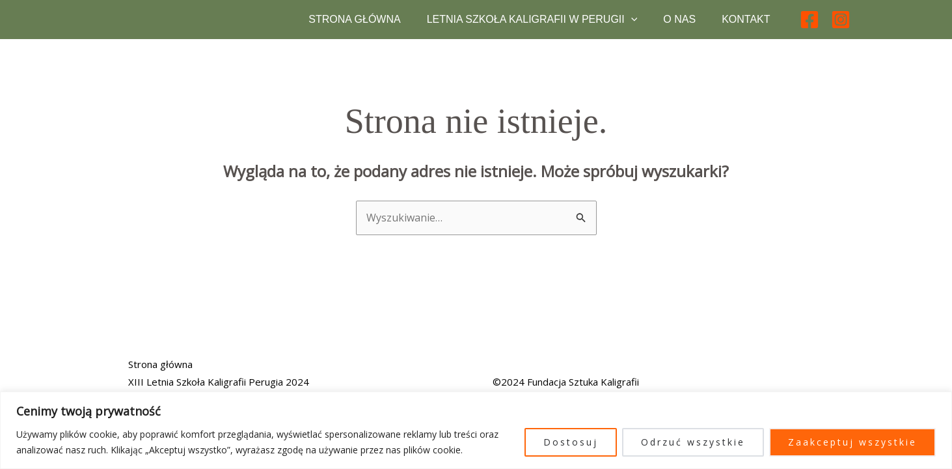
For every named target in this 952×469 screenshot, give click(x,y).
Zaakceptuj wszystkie (852, 442)
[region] (476, 430)
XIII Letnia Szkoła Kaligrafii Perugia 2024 (218, 381)
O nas (679, 25)
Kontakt (746, 25)
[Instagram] (840, 26)
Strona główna (354, 25)
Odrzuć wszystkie (693, 442)
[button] (631, 26)
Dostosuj (570, 442)
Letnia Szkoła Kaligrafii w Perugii (532, 26)
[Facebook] (809, 26)
